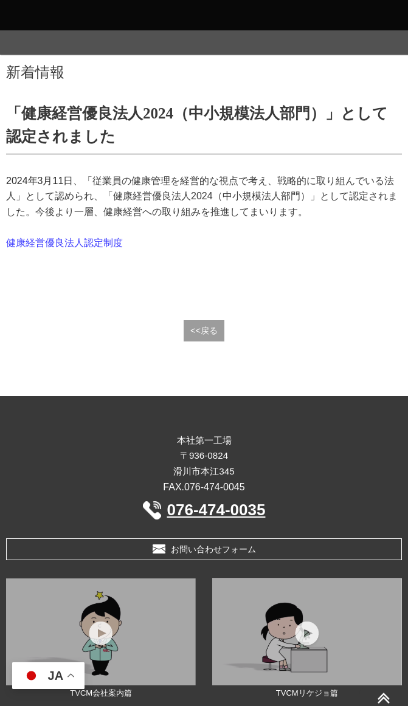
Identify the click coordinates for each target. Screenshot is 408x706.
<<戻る (204, 330)
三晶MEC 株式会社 (204, 417)
